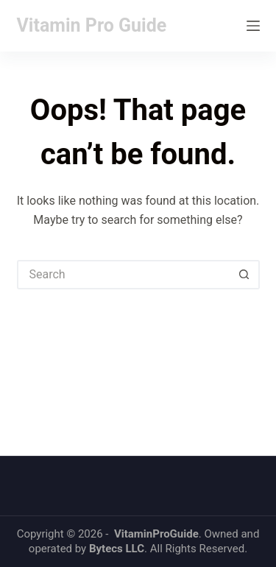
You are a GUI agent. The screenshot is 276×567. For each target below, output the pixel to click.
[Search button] (245, 274)
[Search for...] (123, 274)
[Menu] (253, 25)
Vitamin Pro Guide (92, 25)
